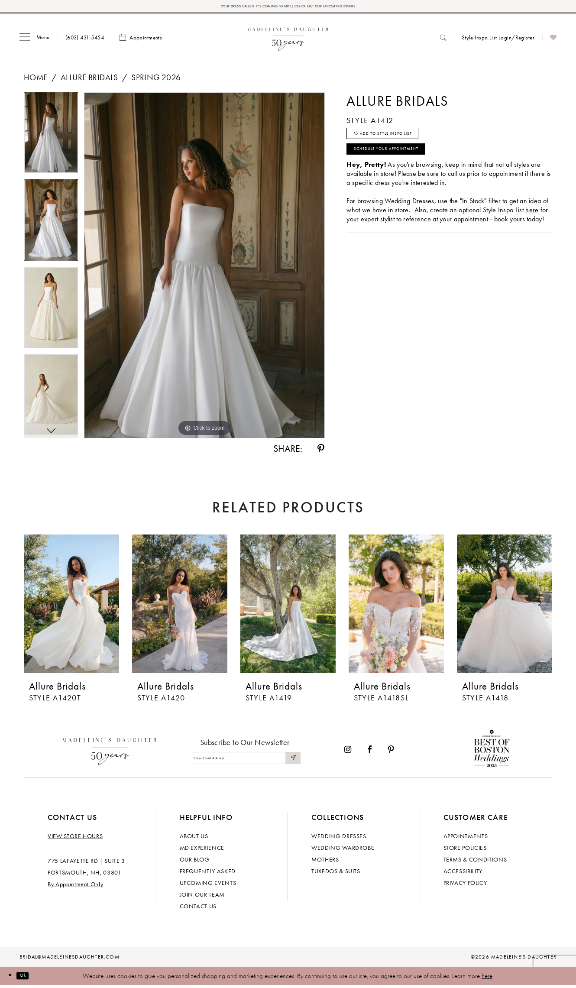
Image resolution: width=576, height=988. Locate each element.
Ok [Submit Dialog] (32, 978)
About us (194, 838)
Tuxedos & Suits (335, 874)
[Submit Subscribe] (291, 760)
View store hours (75, 838)
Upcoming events (208, 885)
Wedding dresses (338, 838)
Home (36, 80)
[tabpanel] (51, 138)
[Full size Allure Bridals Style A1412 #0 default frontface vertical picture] (204, 268)
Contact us (198, 909)
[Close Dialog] (13, 978)
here (487, 978)
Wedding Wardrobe (342, 850)
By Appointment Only (75, 887)
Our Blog (195, 862)
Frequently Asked (208, 874)
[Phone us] (85, 40)
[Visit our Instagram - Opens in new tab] (348, 752)
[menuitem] (35, 40)
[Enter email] (245, 760)
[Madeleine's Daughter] (110, 752)
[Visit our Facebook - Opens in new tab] (369, 752)
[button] (35, 40)
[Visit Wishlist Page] (553, 40)
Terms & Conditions (475, 862)
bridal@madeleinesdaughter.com (69, 959)
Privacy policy (465, 885)
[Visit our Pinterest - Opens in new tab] (391, 752)
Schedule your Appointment (407, 165)
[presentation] (71, 606)
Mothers (325, 862)
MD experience (202, 850)
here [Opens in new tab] (531, 229)
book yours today (518, 238)
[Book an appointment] (141, 40)
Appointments (465, 838)
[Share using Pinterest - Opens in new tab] (321, 452)
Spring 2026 (156, 80)
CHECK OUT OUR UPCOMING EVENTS (348, 7)
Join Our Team (202, 897)
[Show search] (443, 40)
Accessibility (462, 874)
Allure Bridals (89, 80)
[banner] (288, 40)
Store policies (465, 850)
